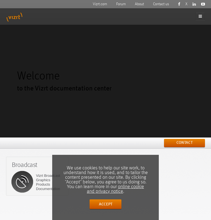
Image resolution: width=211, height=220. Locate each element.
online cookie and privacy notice (115, 189)
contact (184, 143)
